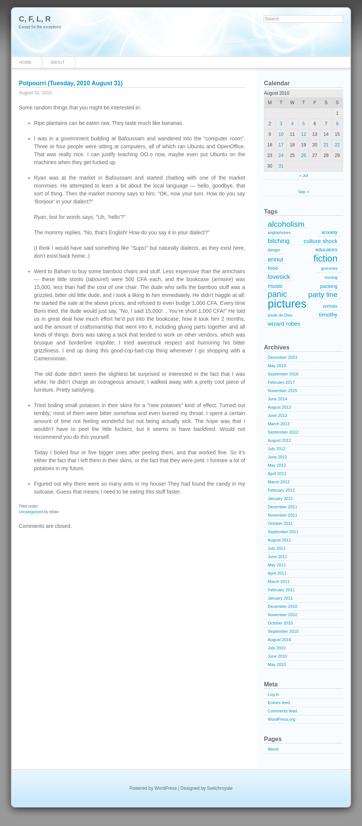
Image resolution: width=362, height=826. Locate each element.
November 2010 (282, 614)
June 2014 (277, 399)
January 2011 (280, 598)
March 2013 (279, 423)
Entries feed (279, 702)
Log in (273, 694)
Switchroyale (220, 788)
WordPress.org (281, 719)
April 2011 (277, 573)
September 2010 (283, 631)
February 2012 (281, 490)
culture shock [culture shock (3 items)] (320, 241)
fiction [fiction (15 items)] (325, 258)
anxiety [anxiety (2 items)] (329, 232)
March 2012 (279, 482)
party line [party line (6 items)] (322, 294)
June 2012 (277, 457)
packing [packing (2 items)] (328, 286)
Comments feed (282, 711)
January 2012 (280, 498)
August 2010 (279, 639)
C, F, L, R (35, 19)
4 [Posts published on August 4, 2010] (292, 123)
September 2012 (283, 432)
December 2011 (282, 507)
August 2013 (279, 407)
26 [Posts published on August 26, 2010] (303, 155)
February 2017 (281, 382)
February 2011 (281, 590)
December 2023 (282, 357)
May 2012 (277, 465)
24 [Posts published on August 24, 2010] (281, 155)
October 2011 (280, 523)
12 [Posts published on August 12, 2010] (303, 134)
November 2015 (282, 390)
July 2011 (276, 548)
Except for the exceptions (40, 27)
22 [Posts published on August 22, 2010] (337, 145)
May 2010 (277, 664)
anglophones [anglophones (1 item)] (279, 232)
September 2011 (283, 531)
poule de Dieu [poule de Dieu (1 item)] (280, 315)
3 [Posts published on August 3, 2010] (281, 123)
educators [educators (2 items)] (326, 249)
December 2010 (282, 606)
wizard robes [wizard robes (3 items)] (284, 323)
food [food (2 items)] (273, 268)
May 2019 (277, 365)
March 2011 (279, 581)
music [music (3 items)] (275, 286)
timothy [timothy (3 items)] (328, 314)
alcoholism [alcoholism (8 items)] (286, 224)
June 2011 (277, 556)
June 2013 (277, 415)
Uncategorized (31, 512)
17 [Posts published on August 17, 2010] (281, 145)
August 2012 (279, 440)
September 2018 (283, 374)
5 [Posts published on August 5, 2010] (303, 123)
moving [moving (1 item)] (331, 277)
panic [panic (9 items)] (277, 295)
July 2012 (276, 448)
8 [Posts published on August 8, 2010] (337, 123)
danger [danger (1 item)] (274, 250)
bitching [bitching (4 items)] (279, 241)
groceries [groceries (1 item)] (329, 268)
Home (25, 62)
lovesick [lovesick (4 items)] (279, 276)
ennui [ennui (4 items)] (275, 259)
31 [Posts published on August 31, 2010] (281, 166)
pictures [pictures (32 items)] (287, 304)
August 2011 (279, 540)
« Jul (303, 175)
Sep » (303, 191)
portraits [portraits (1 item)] (330, 306)
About (58, 62)
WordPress (166, 788)
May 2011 (277, 565)
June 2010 (277, 656)
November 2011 (282, 515)
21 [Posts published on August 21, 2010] (326, 145)
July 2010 (276, 648)
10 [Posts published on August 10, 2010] (281, 134)
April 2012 (277, 473)
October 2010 (280, 623)
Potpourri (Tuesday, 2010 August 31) (71, 83)
